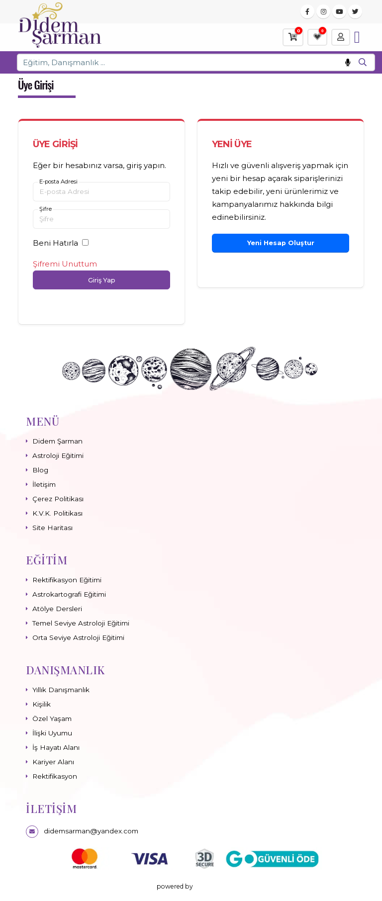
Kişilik (41, 704)
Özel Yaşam (52, 718)
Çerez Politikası (58, 499)
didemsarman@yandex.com (91, 831)
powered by (191, 886)
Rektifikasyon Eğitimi (66, 580)
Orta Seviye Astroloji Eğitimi (78, 637)
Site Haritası (52, 528)
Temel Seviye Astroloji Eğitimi (80, 623)
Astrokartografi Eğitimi (69, 594)
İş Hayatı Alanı (56, 747)
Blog (40, 470)
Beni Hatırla (55, 243)
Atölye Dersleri (57, 609)
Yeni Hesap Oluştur (280, 243)
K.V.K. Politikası (57, 513)
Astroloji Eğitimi (58, 455)
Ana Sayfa (306, 86)
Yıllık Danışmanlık (61, 690)
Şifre (45, 209)
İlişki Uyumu (52, 733)
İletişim (44, 484)
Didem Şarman (57, 441)
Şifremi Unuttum (65, 264)
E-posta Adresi (58, 181)
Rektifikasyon (54, 776)
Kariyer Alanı (53, 762)
